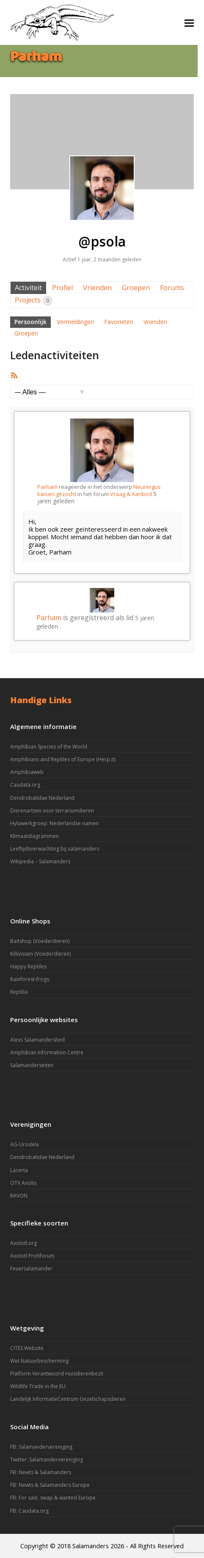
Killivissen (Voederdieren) (40, 953)
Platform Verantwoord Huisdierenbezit (56, 1373)
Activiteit (28, 287)
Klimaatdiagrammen (34, 836)
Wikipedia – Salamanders (40, 861)
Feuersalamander (31, 1268)
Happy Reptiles (28, 966)
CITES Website (27, 1348)
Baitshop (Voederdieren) (39, 941)
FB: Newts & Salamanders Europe (50, 1485)
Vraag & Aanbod (131, 494)
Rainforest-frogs (29, 979)
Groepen (136, 287)
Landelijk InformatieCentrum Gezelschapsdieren (68, 1399)
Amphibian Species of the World (48, 746)
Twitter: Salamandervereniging (46, 1459)
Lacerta (19, 1170)
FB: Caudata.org (29, 1510)
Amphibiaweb (27, 772)
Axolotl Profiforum (32, 1255)
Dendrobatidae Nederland (42, 797)
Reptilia (19, 991)
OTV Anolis (23, 1183)
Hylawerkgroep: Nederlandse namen (54, 823)
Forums (172, 287)
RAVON (19, 1195)
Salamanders (90, 1545)
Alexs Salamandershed (37, 1039)
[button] (189, 22)
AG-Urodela (24, 1144)
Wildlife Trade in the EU (38, 1386)
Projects (33, 300)
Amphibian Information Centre (46, 1052)
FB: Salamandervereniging (41, 1446)
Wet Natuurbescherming (39, 1360)
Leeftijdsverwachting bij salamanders (54, 848)
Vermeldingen (75, 322)
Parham (47, 487)
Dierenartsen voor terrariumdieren (52, 810)
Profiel (62, 287)
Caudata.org (25, 784)
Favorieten (118, 322)
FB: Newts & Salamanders (40, 1472)
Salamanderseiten (31, 1065)
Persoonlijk (30, 322)
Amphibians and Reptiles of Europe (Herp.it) (63, 759)
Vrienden (97, 287)
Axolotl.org (23, 1243)
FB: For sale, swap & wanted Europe (53, 1497)
